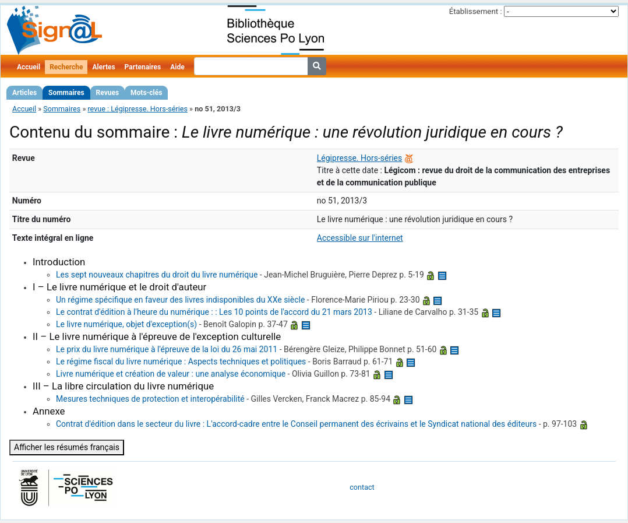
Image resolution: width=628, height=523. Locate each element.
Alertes (103, 67)
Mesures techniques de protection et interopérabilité (150, 398)
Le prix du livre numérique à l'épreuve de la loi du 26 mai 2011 (166, 349)
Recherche (66, 67)
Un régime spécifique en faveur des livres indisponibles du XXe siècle (180, 299)
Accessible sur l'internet (360, 238)
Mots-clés (146, 93)
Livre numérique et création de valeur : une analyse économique (170, 373)
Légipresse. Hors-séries (359, 158)
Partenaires (143, 67)
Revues (107, 93)
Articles (24, 93)
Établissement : (475, 11)
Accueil (28, 67)
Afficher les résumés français (66, 447)
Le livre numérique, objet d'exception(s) (126, 324)
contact (362, 487)
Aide (177, 67)
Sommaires (66, 93)
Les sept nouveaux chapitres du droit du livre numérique (156, 274)
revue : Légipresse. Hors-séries (137, 108)
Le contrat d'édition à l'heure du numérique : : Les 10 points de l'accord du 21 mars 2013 (214, 312)
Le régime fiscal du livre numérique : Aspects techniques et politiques (181, 361)
